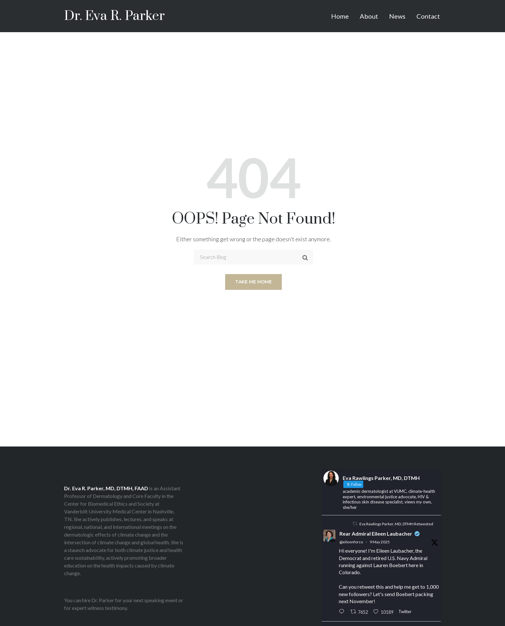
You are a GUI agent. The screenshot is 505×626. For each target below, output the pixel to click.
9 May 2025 (380, 541)
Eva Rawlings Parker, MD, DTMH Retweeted (396, 523)
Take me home (253, 282)
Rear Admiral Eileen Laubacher (375, 533)
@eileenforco (351, 541)
